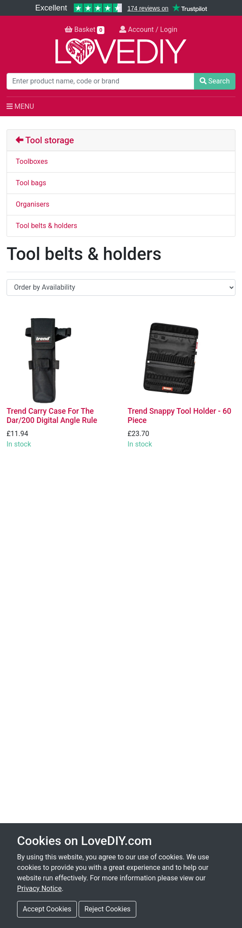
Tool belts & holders (46, 226)
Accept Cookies (47, 909)
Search (215, 81)
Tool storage (45, 140)
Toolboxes (32, 161)
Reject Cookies (107, 909)
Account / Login (148, 29)
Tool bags (31, 183)
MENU (20, 106)
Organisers (32, 204)
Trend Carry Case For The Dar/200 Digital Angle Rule (52, 416)
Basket (84, 29)
